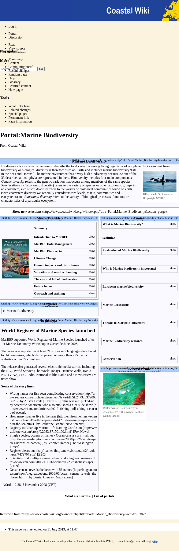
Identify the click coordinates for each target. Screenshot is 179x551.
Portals (84, 496)
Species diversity (12, 185)
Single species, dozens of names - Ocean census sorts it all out (52, 435)
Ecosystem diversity (34, 189)
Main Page (15, 59)
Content (13, 63)
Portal (12, 33)
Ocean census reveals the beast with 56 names (41, 469)
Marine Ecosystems (115, 304)
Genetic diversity (12, 181)
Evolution (108, 238)
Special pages (17, 114)
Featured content (19, 86)
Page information (20, 121)
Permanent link (18, 117)
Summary (41, 228)
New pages (15, 89)
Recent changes (19, 70)
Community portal (20, 67)
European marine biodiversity (123, 286)
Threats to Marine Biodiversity (123, 322)
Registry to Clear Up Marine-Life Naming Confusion (46, 428)
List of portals (104, 496)
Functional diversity (38, 196)
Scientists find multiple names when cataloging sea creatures (51, 458)
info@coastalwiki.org (138, 541)
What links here (19, 106)
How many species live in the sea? (33, 416)
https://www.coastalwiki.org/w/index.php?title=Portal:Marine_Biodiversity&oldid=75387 (83, 514)
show (92, 236)
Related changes (19, 110)
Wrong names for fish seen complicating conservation (46, 393)
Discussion (15, 37)
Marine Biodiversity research (122, 341)
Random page (17, 74)
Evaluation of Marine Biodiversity (125, 250)
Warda (7, 484)
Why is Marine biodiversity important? (129, 268)
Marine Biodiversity (20, 311)
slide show (85, 405)
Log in (12, 26)
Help (11, 78)
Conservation (111, 359)
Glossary (14, 82)
